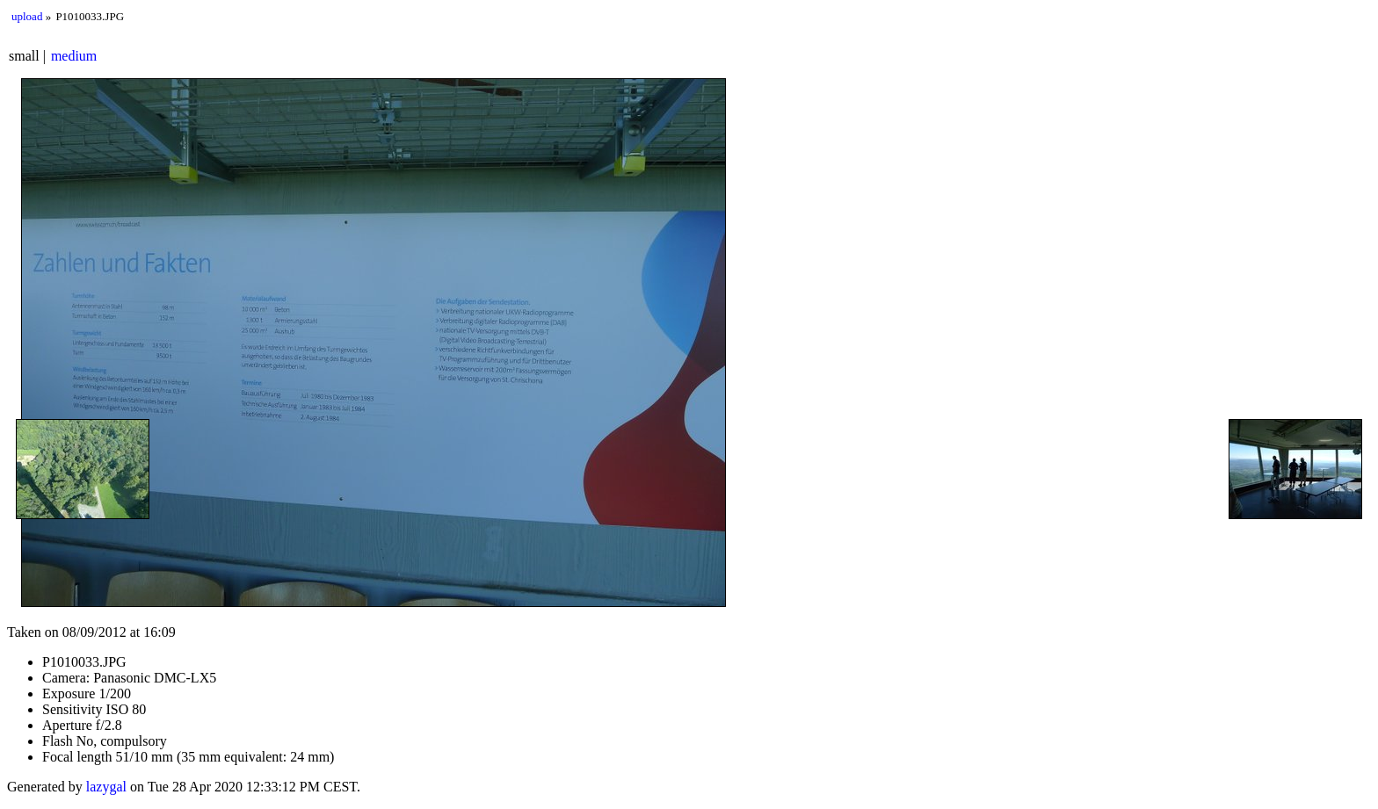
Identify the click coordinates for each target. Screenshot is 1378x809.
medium (74, 55)
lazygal (106, 786)
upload (26, 16)
